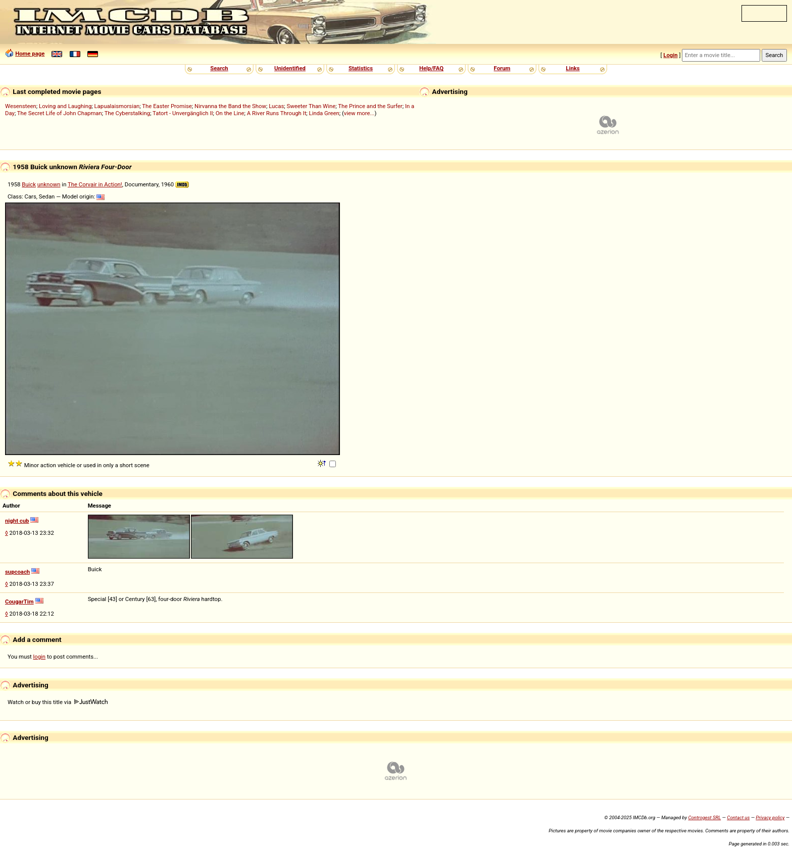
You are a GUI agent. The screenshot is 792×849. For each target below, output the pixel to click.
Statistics (361, 68)
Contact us (738, 817)
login (39, 656)
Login (670, 55)
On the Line (230, 113)
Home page (29, 53)
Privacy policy (770, 817)
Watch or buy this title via (58, 702)
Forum (502, 68)
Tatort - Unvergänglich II (183, 113)
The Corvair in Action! (95, 184)
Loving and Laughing (65, 106)
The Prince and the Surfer (370, 106)
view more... (359, 113)
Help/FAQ (431, 68)
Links (572, 68)
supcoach (17, 571)
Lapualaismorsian (117, 106)
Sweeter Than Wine (311, 106)
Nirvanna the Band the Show (230, 106)
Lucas (276, 106)
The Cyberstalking (127, 113)
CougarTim (19, 601)
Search (219, 68)
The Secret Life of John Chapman (59, 113)
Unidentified (290, 68)
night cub (17, 520)
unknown (49, 184)
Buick (29, 184)
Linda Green (324, 113)
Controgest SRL (704, 817)
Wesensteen (20, 106)
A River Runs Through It (277, 113)
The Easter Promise (167, 106)
